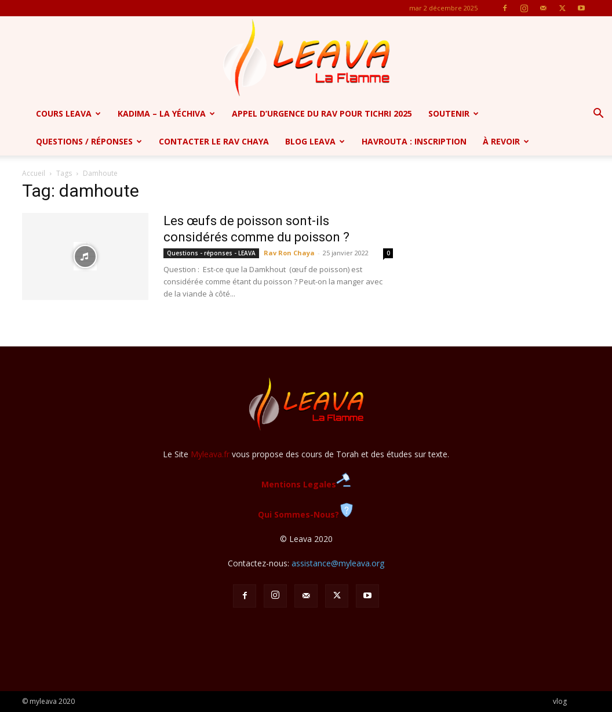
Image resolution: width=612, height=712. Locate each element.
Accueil (33, 173)
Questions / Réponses (89, 141)
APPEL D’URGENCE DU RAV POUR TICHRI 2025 (322, 113)
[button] (598, 114)
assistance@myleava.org (338, 563)
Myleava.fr (210, 454)
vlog (560, 701)
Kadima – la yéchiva (166, 113)
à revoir (506, 141)
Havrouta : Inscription (414, 141)
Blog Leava (315, 141)
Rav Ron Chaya (289, 252)
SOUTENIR (453, 113)
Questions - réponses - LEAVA (211, 253)
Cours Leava (68, 113)
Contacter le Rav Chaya (214, 141)
